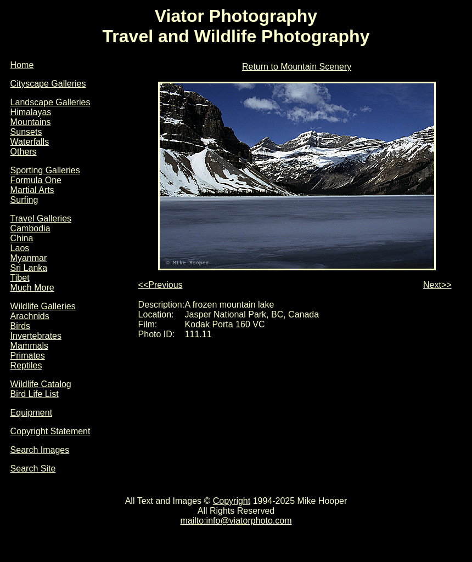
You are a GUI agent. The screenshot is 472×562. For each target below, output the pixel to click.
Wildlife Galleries (43, 306)
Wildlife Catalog (40, 384)
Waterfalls (29, 141)
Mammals (29, 345)
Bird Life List (34, 394)
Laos (20, 248)
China (21, 238)
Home (22, 65)
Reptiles (26, 365)
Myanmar (28, 258)
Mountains (30, 122)
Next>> (437, 284)
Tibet (20, 277)
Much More (32, 287)
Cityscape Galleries (48, 83)
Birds (20, 326)
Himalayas (31, 112)
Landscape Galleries (50, 102)
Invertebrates (35, 335)
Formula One (35, 180)
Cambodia (30, 228)
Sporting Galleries (45, 170)
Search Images (40, 450)
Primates (27, 355)
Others (23, 151)
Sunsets (26, 132)
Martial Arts (32, 190)
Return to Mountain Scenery (296, 66)
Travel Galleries (40, 218)
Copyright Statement (50, 431)
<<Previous (160, 284)
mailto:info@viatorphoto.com (235, 520)
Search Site (33, 468)
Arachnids (29, 316)
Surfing (24, 200)
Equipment (31, 412)
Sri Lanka (29, 268)
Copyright (231, 501)
